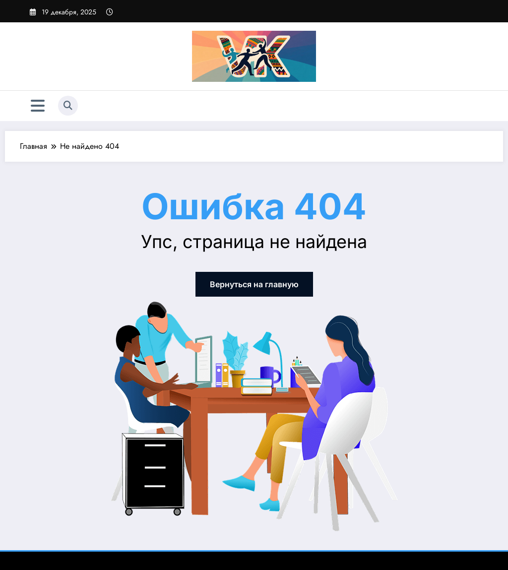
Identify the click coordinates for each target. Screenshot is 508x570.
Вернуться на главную (254, 284)
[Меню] (38, 106)
